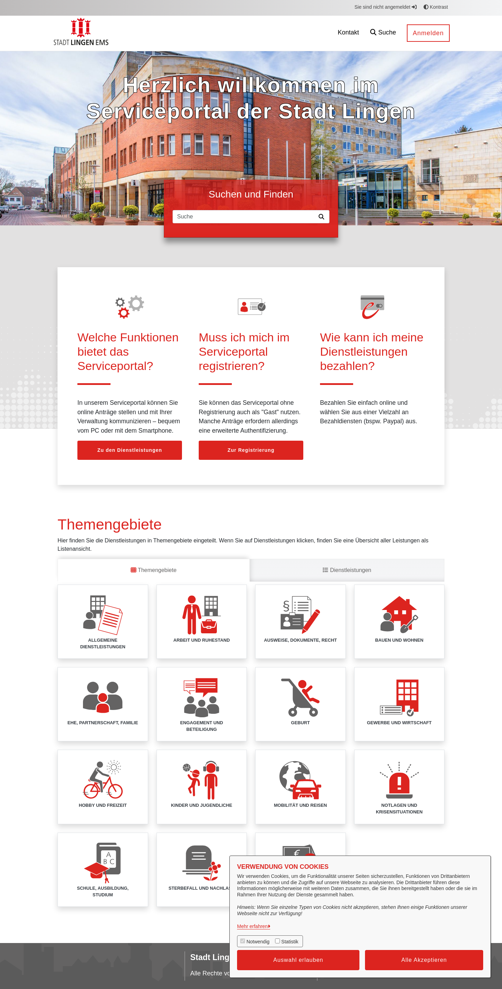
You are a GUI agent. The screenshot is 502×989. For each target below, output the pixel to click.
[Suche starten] (322, 216)
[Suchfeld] (244, 216)
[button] (383, 33)
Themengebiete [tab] (153, 570)
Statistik (289, 941)
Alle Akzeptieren (424, 960)
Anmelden (428, 33)
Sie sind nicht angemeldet (386, 7)
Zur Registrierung (251, 450)
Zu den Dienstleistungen (129, 450)
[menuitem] (315, 33)
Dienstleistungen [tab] (347, 570)
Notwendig (257, 941)
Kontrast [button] (436, 7)
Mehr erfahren (252, 926)
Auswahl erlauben (298, 960)
